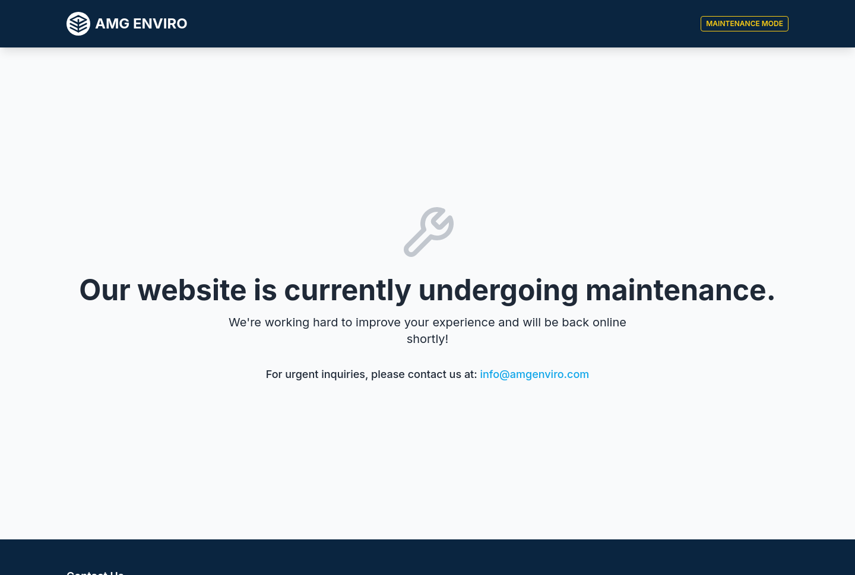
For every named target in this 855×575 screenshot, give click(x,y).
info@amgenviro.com (535, 374)
